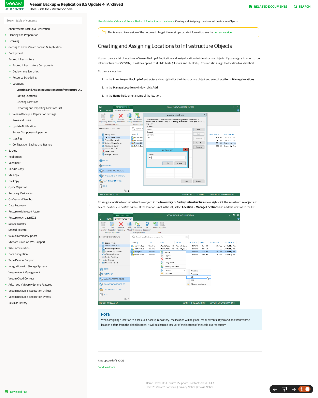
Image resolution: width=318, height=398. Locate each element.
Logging (17, 138)
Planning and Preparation (23, 35)
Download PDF (18, 391)
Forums (172, 383)
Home (149, 383)
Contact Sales (198, 383)
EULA (211, 383)
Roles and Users (22, 120)
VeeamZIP (14, 162)
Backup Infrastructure (21, 59)
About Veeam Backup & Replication (29, 28)
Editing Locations (27, 95)
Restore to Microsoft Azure (24, 211)
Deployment (16, 53)
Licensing (14, 41)
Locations (18, 83)
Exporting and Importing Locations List (39, 108)
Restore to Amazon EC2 (22, 217)
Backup (13, 150)
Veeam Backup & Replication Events (30, 296)
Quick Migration (18, 187)
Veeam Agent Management (24, 272)
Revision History (18, 302)
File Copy (14, 181)
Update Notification (24, 126)
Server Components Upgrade (30, 132)
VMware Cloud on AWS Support (27, 242)
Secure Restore (17, 223)
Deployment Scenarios (26, 71)
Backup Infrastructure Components (33, 65)
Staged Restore (18, 229)
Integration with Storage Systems (28, 266)
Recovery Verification (21, 193)
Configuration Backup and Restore (32, 144)
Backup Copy (16, 168)
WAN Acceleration (19, 248)
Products (160, 383)
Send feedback (106, 367)
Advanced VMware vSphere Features (30, 284)
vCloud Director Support (23, 235)
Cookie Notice (205, 387)
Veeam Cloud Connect (21, 278)
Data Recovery (17, 205)
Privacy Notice (186, 387)
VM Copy (14, 175)
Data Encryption (18, 254)
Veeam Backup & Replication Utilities (30, 290)
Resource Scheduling (25, 77)
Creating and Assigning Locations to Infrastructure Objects (50, 89)
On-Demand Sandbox (21, 199)
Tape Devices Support (21, 260)
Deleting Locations (27, 102)
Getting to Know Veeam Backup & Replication (35, 47)
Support (183, 383)
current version (223, 32)
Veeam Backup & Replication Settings (34, 114)
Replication (15, 156)
